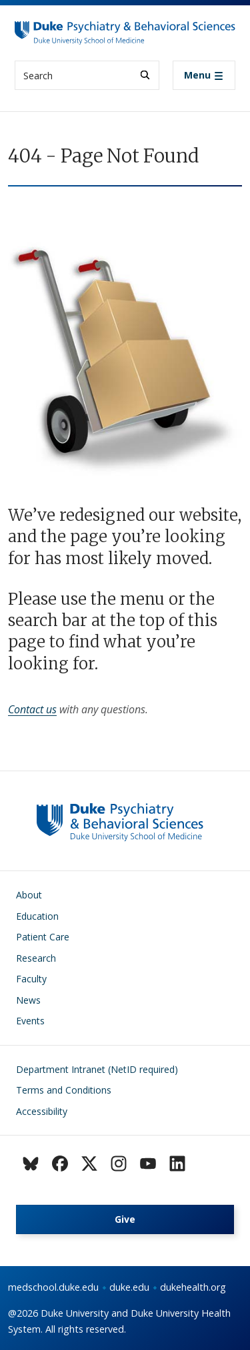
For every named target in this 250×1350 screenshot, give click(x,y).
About (29, 894)
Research (36, 958)
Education (37, 916)
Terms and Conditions (63, 1090)
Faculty (31, 978)
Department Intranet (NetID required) (97, 1069)
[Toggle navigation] (204, 75)
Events (30, 1020)
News (28, 1000)
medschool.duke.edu (53, 1287)
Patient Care (42, 936)
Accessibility (41, 1111)
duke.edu (129, 1287)
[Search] (145, 75)
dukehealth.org (193, 1287)
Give (125, 1219)
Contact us (32, 709)
